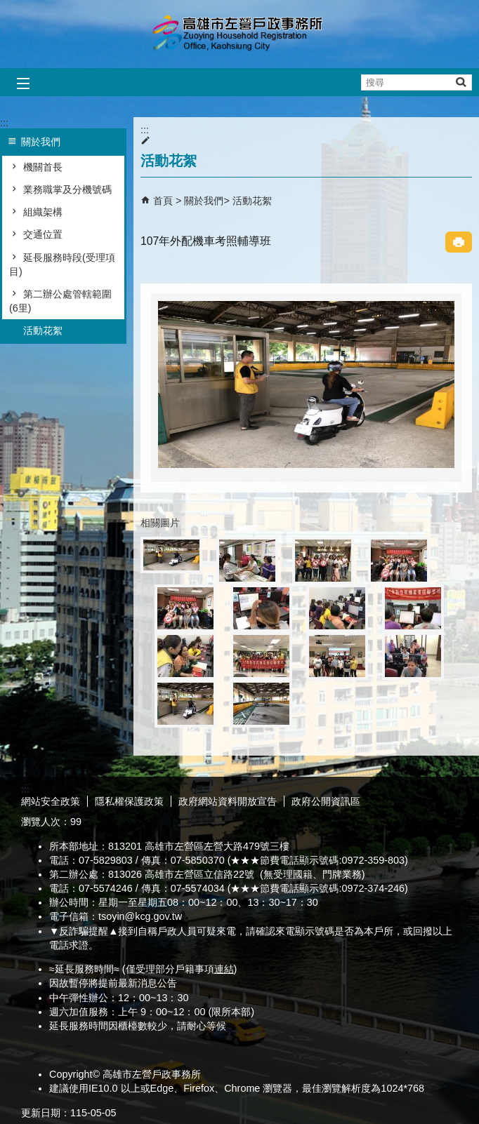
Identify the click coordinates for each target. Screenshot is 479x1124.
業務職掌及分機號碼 (67, 189)
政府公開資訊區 (325, 801)
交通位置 (43, 234)
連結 (224, 969)
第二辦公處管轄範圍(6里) (60, 301)
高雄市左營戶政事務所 (239, 34)
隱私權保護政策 (129, 801)
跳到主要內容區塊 (7, 7)
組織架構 (43, 212)
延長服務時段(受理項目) (62, 264)
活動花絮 (43, 330)
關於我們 (203, 200)
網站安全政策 (50, 801)
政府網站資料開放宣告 (227, 801)
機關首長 (43, 167)
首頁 (163, 200)
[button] (460, 81)
